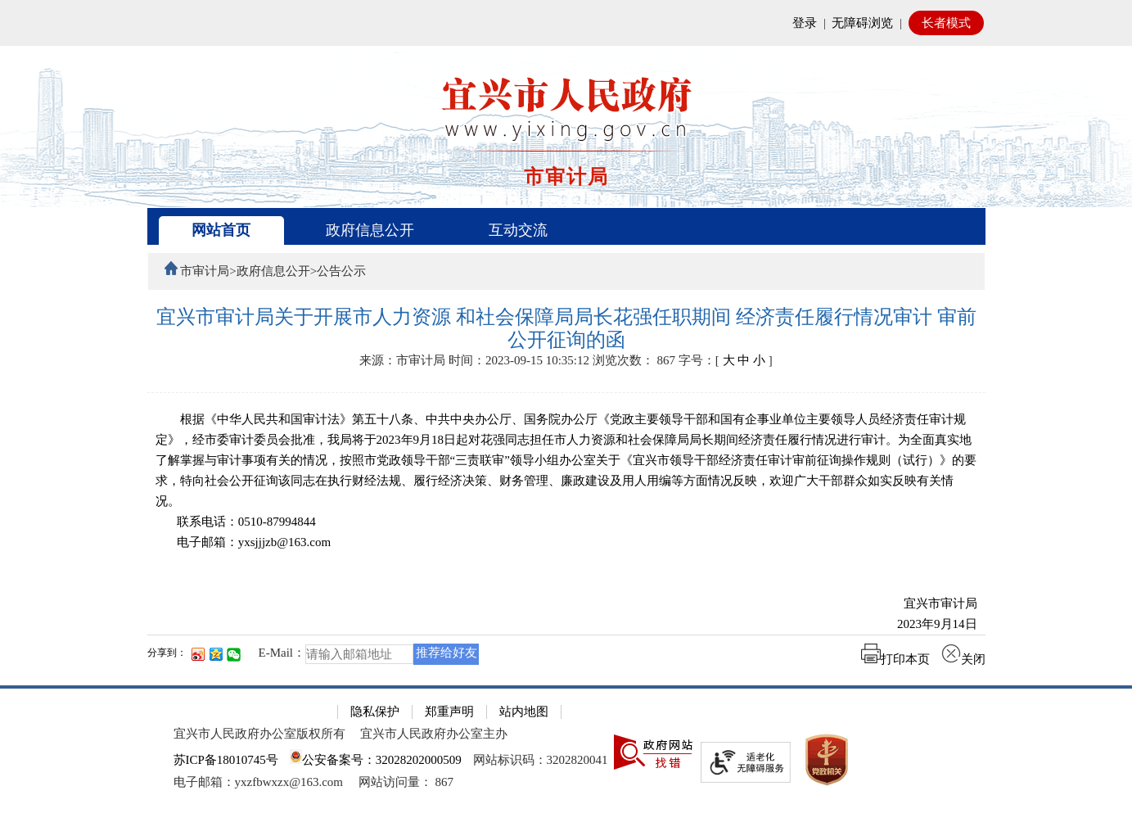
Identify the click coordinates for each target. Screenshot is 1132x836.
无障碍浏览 (862, 22)
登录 (804, 22)
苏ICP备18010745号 (226, 759)
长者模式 (946, 22)
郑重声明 (449, 711)
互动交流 (518, 230)
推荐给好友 (446, 652)
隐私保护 (374, 711)
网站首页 (221, 230)
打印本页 (895, 659)
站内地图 (523, 711)
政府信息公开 (370, 230)
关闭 (963, 659)
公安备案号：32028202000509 (376, 759)
